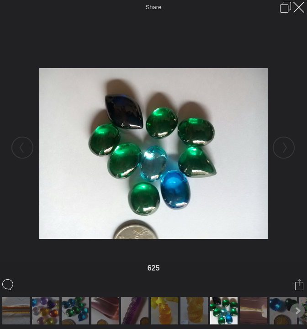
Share (154, 7)
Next (297, 310)
